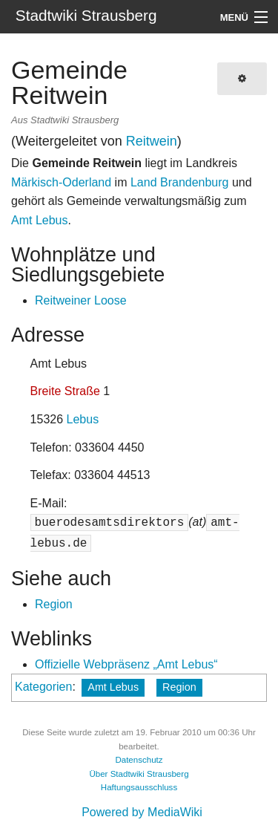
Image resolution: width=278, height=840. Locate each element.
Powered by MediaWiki (142, 812)
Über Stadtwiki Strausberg (138, 773)
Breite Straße (65, 391)
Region (54, 604)
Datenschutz (138, 759)
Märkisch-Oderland (61, 182)
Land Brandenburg (179, 182)
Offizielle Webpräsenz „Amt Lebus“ (126, 664)
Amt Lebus (39, 220)
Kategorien (43, 686)
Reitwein (151, 141)
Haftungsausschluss (139, 787)
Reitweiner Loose (81, 300)
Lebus (83, 419)
